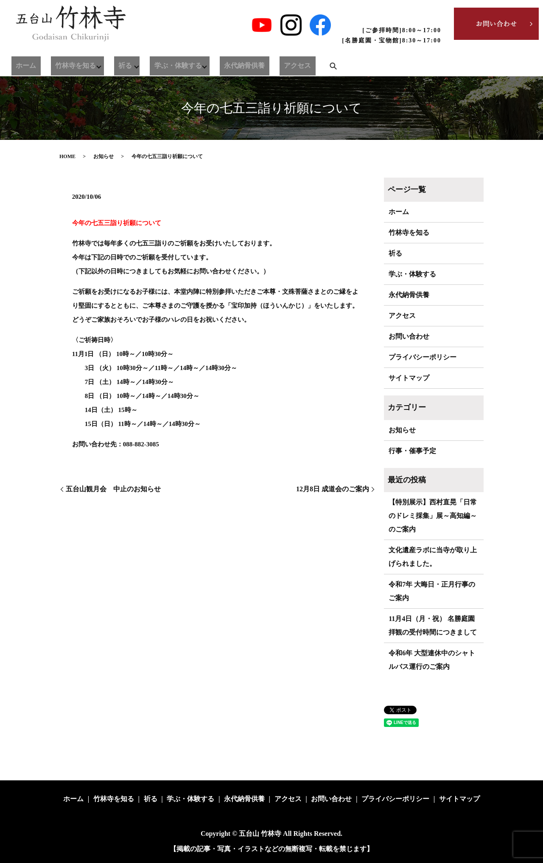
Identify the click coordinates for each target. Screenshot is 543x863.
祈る (105, 64)
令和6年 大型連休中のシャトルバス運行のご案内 (432, 659)
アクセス (256, 64)
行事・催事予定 (412, 450)
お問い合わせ (409, 336)
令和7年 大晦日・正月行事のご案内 (432, 591)
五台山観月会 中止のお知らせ (113, 489)
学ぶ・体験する (153, 64)
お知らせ (103, 156)
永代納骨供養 (215, 64)
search (287, 64)
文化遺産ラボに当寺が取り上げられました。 (433, 556)
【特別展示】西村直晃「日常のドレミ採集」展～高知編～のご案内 (433, 515)
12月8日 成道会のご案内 (332, 489)
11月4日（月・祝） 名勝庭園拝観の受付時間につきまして (433, 625)
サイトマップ (409, 377)
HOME (67, 156)
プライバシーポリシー (422, 357)
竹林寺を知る (60, 64)
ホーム (21, 64)
